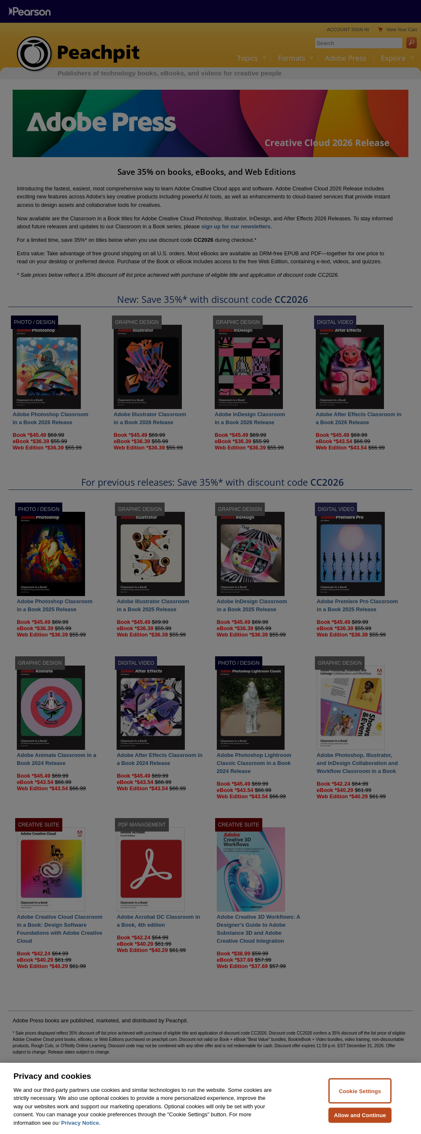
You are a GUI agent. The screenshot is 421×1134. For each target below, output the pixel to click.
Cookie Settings (360, 1097)
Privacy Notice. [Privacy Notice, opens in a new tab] (80, 1129)
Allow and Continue (360, 1121)
